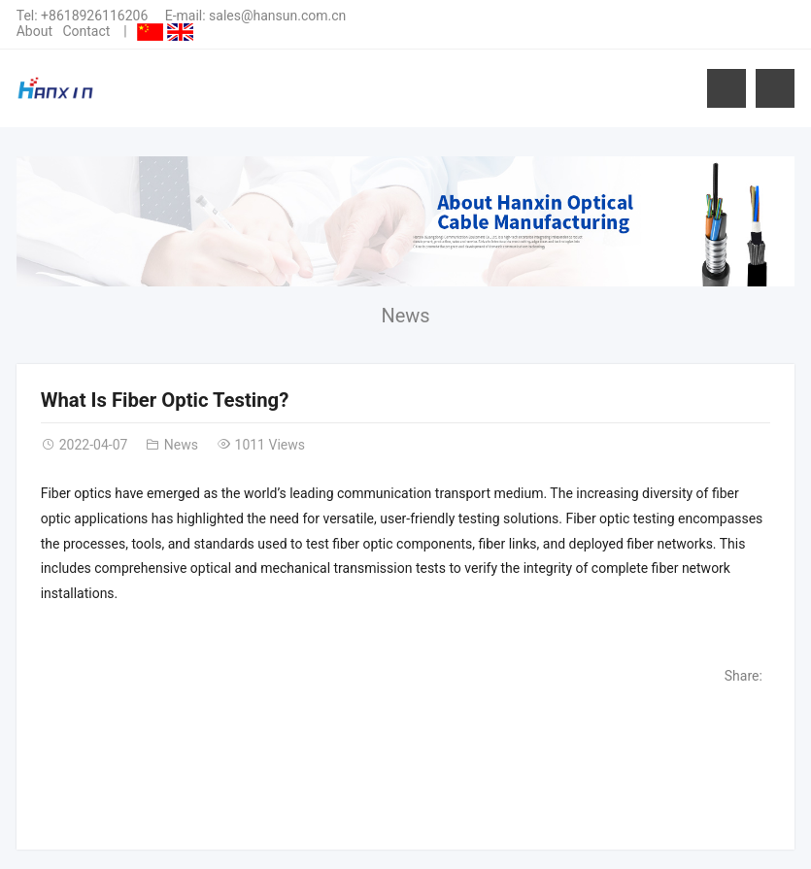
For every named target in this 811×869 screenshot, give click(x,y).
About (34, 31)
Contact (86, 31)
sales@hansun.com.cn (277, 15)
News (405, 315)
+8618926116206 (94, 15)
